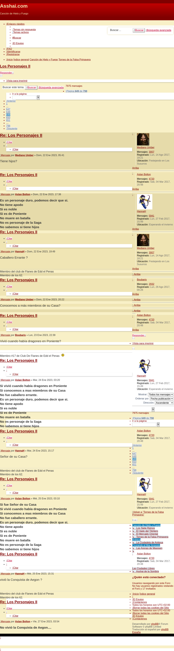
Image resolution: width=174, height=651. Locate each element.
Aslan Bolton (144, 174)
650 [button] (8, 117)
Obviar (3, 18)
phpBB (154, 624)
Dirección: (158, 403)
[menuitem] (24, 29)
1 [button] (7, 103)
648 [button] (8, 112)
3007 (151, 152)
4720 (151, 179)
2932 (151, 284)
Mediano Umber (145, 147)
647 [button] (8, 109)
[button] (76, 91)
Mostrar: (155, 394)
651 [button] (8, 120)
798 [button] (8, 125)
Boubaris (142, 279)
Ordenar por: (154, 398)
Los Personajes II (15, 66)
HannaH (141, 211)
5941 (151, 215)
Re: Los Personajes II (21, 135)
